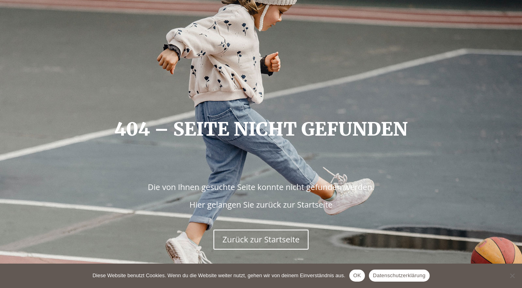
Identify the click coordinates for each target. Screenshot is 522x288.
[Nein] (512, 276)
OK (357, 275)
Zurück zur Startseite (260, 239)
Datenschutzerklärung (399, 275)
